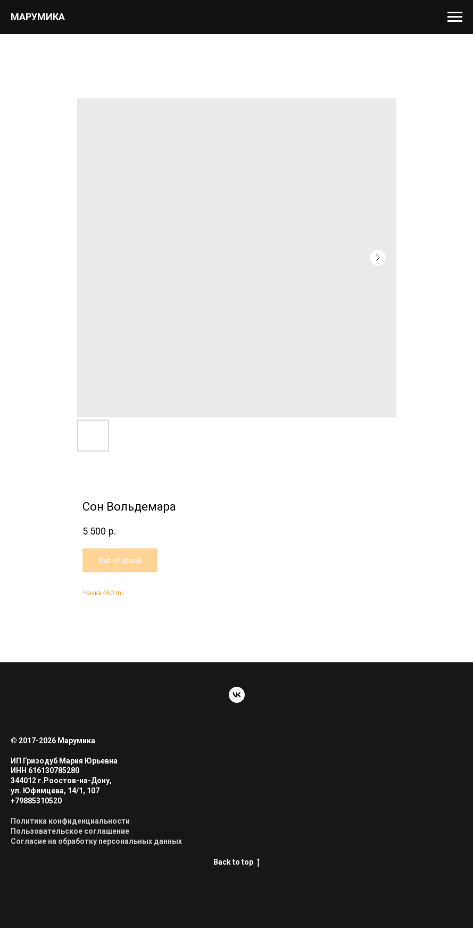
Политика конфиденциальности (70, 821)
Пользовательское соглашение (70, 831)
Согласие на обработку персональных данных (96, 841)
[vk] (237, 695)
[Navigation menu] (454, 17)
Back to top (236, 862)
